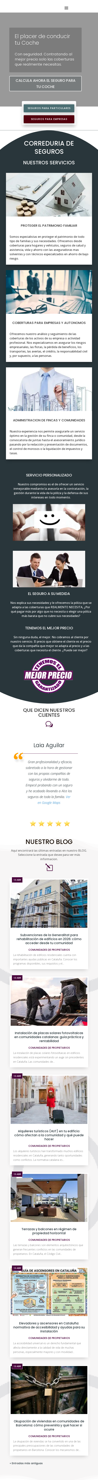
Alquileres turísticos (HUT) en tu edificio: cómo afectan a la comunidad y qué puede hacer (49, 1063)
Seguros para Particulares (49, 108)
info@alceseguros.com (32, 1470)
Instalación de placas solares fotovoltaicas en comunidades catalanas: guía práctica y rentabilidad (49, 965)
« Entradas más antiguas (26, 1391)
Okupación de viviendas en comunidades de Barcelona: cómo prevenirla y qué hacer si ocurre (49, 1353)
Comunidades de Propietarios (49, 878)
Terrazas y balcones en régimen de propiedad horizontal (49, 1159)
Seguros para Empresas (49, 119)
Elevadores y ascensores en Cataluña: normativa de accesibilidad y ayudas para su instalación (49, 1256)
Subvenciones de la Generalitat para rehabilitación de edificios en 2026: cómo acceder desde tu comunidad (49, 867)
